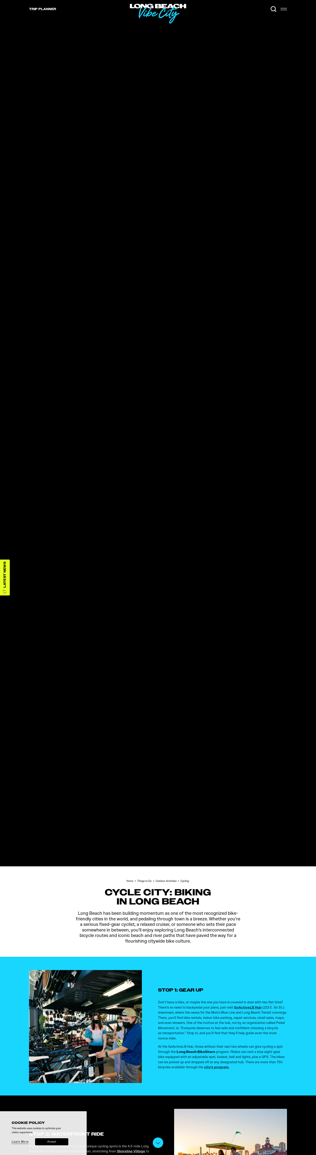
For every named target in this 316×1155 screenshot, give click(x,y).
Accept (51, 1141)
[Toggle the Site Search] (273, 9)
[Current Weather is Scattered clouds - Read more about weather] (264, 9)
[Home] (186, 24)
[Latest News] (5, 577)
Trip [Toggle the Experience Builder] (42, 9)
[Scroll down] (158, 1142)
